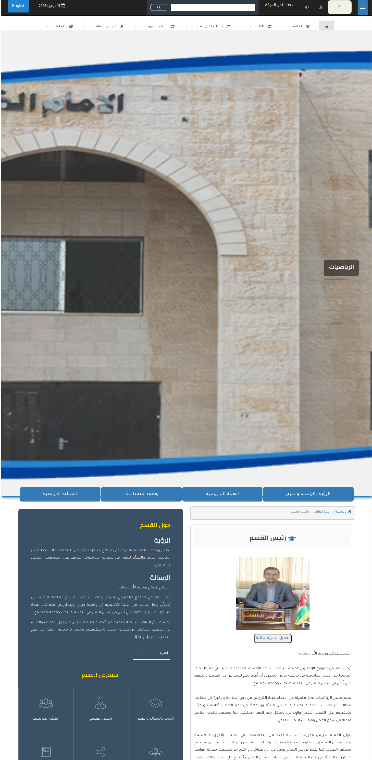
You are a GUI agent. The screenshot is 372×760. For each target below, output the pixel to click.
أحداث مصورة (160, 27)
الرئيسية (342, 512)
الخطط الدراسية (59, 494)
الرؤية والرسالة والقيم (307, 494)
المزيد (151, 653)
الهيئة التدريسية (221, 494)
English (18, 6)
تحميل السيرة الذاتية (272, 638)
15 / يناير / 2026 (51, 6)
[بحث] (213, 7)
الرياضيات (340, 268)
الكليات (261, 27)
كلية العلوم (321, 512)
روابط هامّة (61, 27)
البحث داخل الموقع (280, 5)
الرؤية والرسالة (109, 27)
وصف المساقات (141, 494)
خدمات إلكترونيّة (214, 27)
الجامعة (299, 27)
